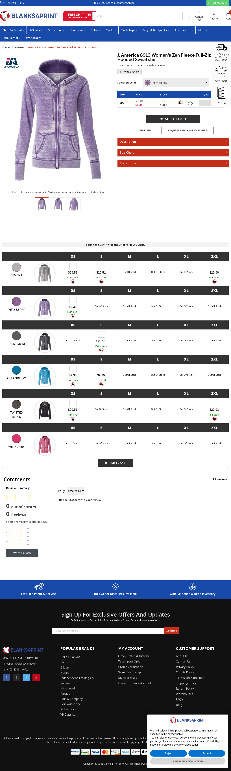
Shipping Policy (186, 683)
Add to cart (173, 119)
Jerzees (65, 683)
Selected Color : (128, 82)
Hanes (64, 673)
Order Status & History (133, 656)
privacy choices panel (186, 744)
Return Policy (185, 689)
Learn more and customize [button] (188, 761)
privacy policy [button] (175, 734)
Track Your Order (130, 661)
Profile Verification (130, 667)
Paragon (66, 694)
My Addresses (127, 678)
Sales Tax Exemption (132, 672)
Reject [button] (168, 753)
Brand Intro (128, 163)
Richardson (68, 709)
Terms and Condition (190, 678)
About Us (182, 656)
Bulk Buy (145, 130)
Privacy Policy (185, 667)
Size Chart (127, 152)
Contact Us (199, 18)
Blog (179, 705)
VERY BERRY (156, 82)
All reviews (220, 479)
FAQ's (180, 699)
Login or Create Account (134, 683)
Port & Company (71, 699)
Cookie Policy (185, 672)
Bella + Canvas (70, 657)
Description (128, 141)
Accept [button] (207, 753)
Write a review (129, 71)
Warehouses (184, 694)
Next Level (67, 688)
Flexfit (64, 662)
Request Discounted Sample (187, 130)
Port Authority (70, 704)
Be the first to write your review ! (81, 500)
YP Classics (67, 715)
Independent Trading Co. (77, 678)
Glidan (64, 667)
